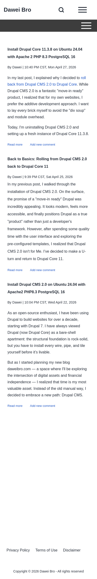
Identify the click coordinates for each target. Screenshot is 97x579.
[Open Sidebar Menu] (82, 10)
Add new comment (42, 144)
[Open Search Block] (61, 10)
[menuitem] (18, 550)
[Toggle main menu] (48, 26)
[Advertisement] (48, 473)
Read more (14, 144)
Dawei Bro (17, 10)
